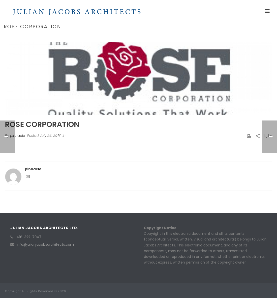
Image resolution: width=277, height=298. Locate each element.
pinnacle (17, 135)
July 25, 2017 (50, 135)
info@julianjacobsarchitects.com (45, 244)
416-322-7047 (29, 237)
